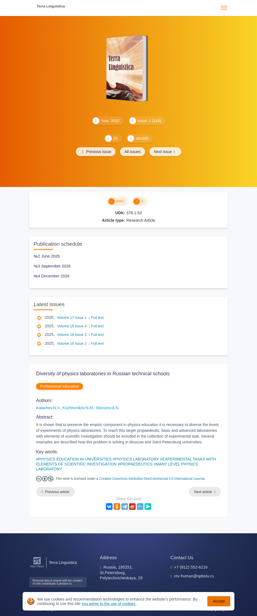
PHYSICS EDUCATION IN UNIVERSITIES (75, 459)
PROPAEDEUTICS (136, 464)
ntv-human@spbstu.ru (194, 576)
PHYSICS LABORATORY (137, 459)
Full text (96, 317)
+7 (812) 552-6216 (191, 567)
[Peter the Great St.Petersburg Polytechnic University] (37, 567)
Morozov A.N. (107, 408)
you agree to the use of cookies (109, 603)
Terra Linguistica (51, 6)
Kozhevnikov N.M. (78, 408)
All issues (132, 151)
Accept (219, 601)
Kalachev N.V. (48, 408)
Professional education (59, 386)
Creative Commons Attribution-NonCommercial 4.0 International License (152, 479)
